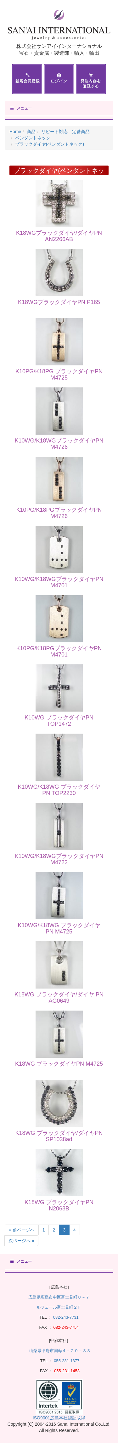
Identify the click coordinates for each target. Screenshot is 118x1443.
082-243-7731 (65, 1317)
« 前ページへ (22, 1229)
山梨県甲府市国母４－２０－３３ (60, 1350)
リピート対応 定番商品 (65, 131)
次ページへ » (21, 1240)
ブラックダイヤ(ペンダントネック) (49, 144)
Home (15, 131)
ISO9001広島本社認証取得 (59, 1417)
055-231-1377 (66, 1360)
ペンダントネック (32, 137)
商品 (31, 131)
